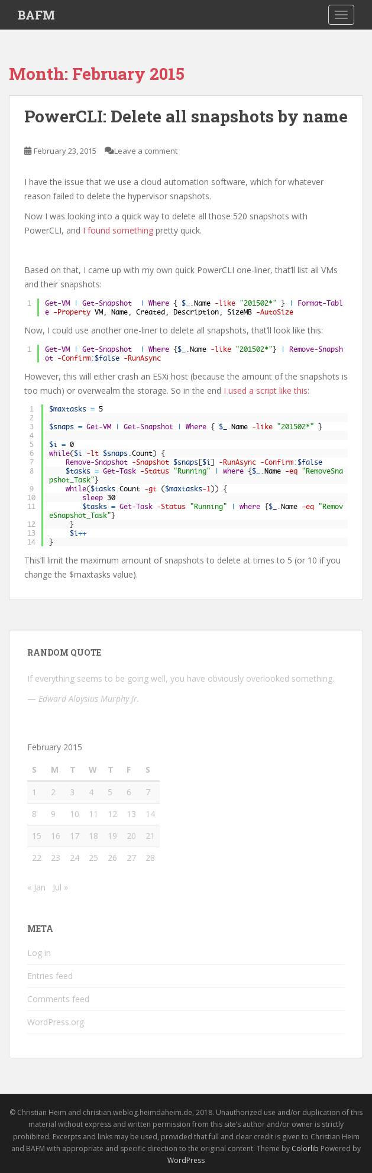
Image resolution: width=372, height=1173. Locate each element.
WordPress (186, 1160)
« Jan (36, 887)
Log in (39, 952)
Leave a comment (145, 150)
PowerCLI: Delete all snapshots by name (186, 116)
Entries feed (50, 975)
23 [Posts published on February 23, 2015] (55, 857)
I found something (118, 230)
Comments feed (58, 998)
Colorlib (305, 1148)
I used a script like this (266, 390)
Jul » (60, 887)
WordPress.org (55, 1022)
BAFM (36, 14)
